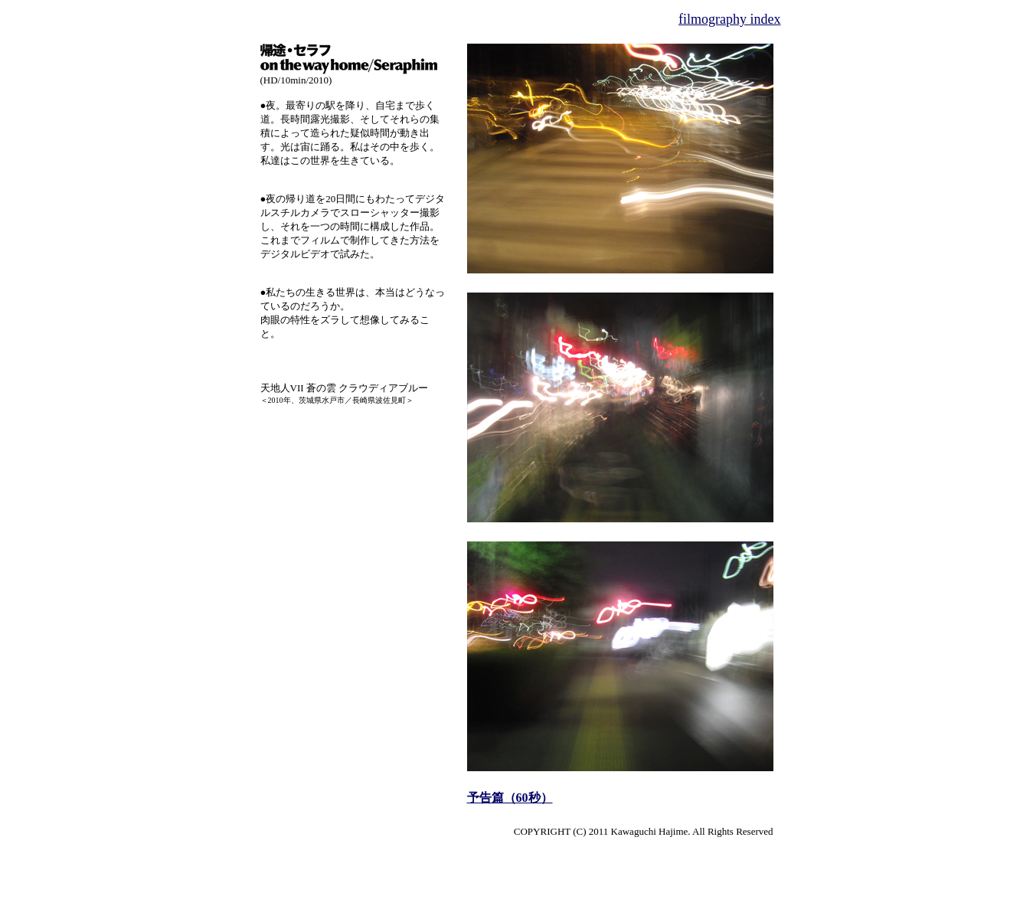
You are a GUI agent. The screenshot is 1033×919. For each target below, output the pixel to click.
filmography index (729, 19)
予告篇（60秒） (510, 797)
